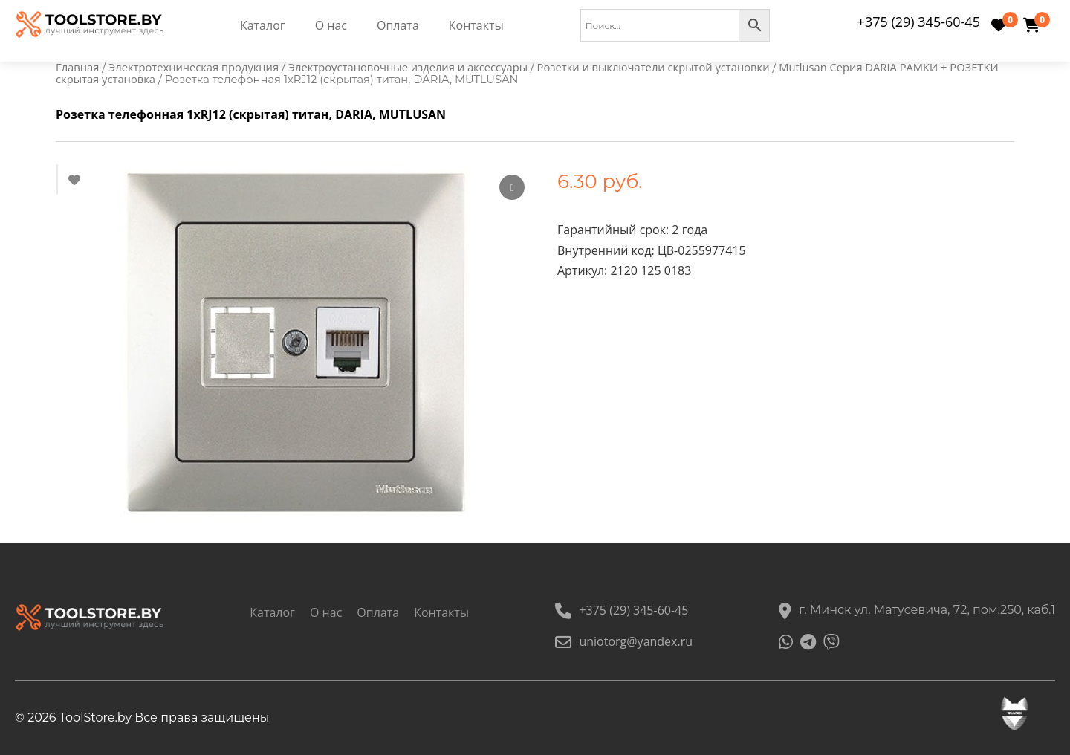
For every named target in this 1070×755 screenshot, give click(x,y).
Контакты (476, 25)
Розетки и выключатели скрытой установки (653, 66)
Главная (77, 66)
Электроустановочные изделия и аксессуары (408, 66)
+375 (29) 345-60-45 (918, 21)
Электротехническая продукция (193, 66)
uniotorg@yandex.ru (624, 641)
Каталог (262, 25)
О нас (331, 25)
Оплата (398, 25)
